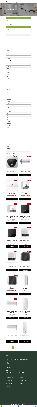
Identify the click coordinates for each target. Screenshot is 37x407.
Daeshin (8, 56)
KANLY (8, 105)
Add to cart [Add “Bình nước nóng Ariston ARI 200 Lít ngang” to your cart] (11, 343)
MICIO (8, 115)
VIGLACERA (9, 148)
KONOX (8, 107)
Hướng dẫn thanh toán (9, 381)
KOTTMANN (9, 111)
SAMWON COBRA (10, 137)
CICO (8, 46)
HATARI (8, 93)
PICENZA (8, 131)
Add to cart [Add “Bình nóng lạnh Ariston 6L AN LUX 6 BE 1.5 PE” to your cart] (11, 175)
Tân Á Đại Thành (9, 142)
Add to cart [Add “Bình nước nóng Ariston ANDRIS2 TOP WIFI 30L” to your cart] (11, 295)
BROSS (8, 42)
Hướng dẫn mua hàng (9, 379)
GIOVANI (8, 80)
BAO (7, 39)
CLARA (8, 48)
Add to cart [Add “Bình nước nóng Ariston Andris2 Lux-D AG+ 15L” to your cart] (25, 223)
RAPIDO (8, 133)
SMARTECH (9, 139)
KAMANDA (9, 103)
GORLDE (8, 82)
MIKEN (8, 117)
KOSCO (8, 109)
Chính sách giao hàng (9, 382)
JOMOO (8, 101)
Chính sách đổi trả (9, 385)
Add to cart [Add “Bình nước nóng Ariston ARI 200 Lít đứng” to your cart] (25, 319)
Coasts (8, 52)
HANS (8, 88)
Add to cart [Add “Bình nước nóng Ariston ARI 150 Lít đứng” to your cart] (25, 295)
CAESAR (8, 44)
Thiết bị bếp (21, 379)
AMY (7, 33)
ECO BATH (9, 60)
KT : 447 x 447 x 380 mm (11, 221)
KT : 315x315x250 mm (12, 173)
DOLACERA (9, 58)
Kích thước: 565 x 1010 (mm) (25, 173)
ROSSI (8, 135)
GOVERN (8, 84)
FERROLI (8, 74)
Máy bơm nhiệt (9, 22)
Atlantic (8, 37)
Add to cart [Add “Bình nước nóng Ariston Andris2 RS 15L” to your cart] (25, 247)
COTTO (8, 54)
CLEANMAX (9, 50)
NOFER (8, 127)
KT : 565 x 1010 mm (11, 317)
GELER (8, 76)
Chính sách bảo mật (9, 386)
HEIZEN (8, 95)
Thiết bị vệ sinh (22, 378)
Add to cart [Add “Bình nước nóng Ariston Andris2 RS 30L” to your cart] (11, 271)
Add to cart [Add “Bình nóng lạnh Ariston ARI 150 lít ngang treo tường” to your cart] (25, 175)
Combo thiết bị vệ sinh (23, 382)
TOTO (8, 146)
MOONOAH (9, 123)
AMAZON (8, 29)
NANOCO (8, 125)
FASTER (8, 72)
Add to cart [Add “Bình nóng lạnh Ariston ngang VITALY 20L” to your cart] (11, 199)
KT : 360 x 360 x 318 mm (25, 197)
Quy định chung (8, 378)
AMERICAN (9, 31)
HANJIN (8, 86)
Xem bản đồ (15, 364)
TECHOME (8, 144)
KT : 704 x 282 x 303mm (12, 197)
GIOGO (8, 78)
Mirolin (8, 119)
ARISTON (8, 35)
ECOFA (8, 64)
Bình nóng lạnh (9, 24)
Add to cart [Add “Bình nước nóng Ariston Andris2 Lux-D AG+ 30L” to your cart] (11, 247)
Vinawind (8, 150)
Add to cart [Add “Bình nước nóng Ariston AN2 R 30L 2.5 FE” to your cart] (11, 223)
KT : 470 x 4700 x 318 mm (11, 269)
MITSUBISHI (9, 121)
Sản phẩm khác (22, 385)
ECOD (8, 62)
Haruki (8, 91)
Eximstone (8, 68)
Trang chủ (7, 9)
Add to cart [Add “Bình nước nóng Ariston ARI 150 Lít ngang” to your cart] (11, 319)
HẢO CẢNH (9, 90)
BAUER (8, 41)
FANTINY (8, 70)
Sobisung (8, 140)
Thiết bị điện (9, 20)
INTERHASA (9, 99)
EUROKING (9, 66)
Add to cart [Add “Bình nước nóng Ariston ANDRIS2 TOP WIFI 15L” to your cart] (25, 271)
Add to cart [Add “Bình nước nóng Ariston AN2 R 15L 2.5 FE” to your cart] (25, 199)
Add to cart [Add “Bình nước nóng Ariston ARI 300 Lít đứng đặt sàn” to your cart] (25, 343)
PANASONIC (9, 129)
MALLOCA (8, 113)
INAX (7, 97)
